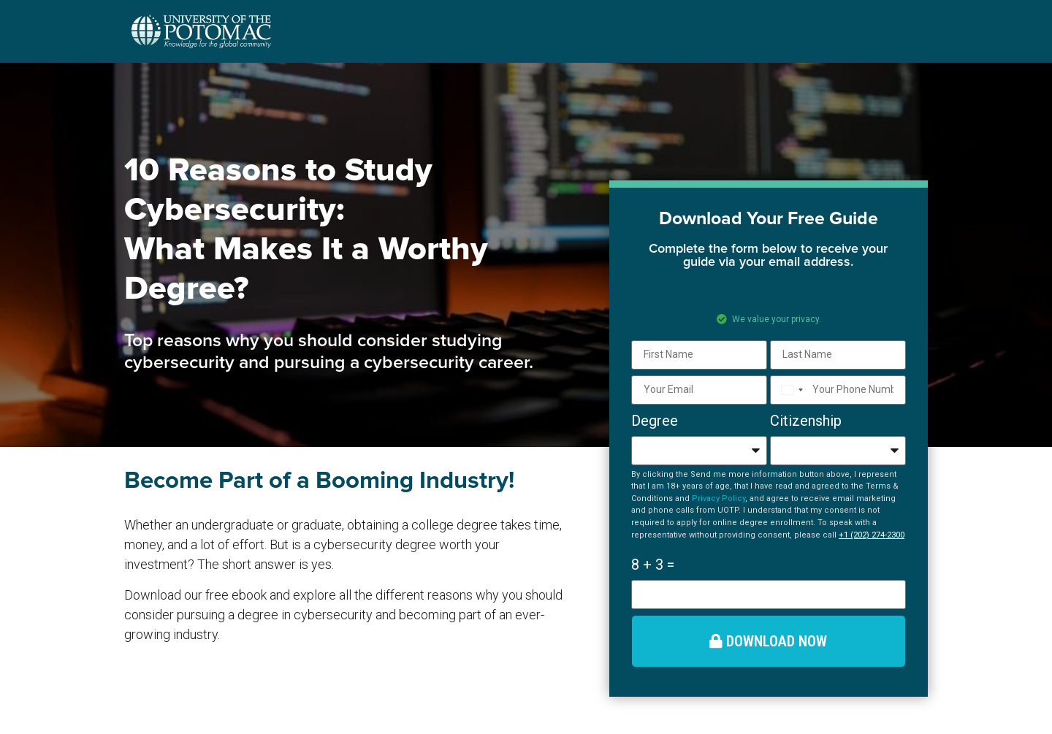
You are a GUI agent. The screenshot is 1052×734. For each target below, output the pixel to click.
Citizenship (806, 420)
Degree (654, 420)
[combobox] (789, 390)
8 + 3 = (652, 564)
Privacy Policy (718, 498)
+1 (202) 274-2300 (871, 535)
